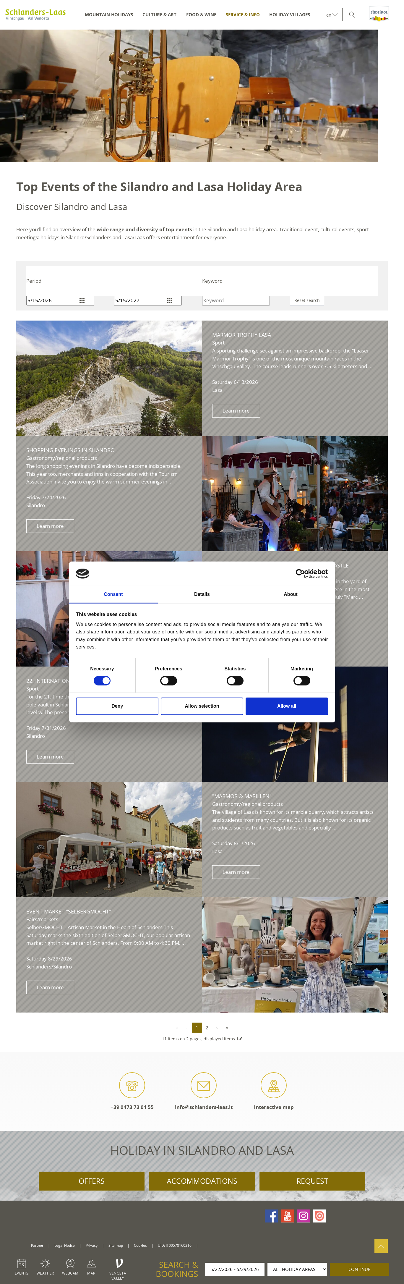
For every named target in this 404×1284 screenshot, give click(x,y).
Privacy (92, 1245)
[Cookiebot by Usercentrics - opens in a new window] (302, 573)
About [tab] (290, 593)
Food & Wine (201, 14)
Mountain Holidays (109, 14)
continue (359, 1269)
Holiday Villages (289, 14)
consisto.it (209, 1246)
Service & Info (243, 14)
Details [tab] (202, 593)
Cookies (140, 1245)
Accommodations (202, 1181)
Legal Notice (64, 1245)
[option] (202, 96)
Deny (117, 706)
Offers (92, 1181)
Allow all (286, 706)
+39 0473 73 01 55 (132, 1091)
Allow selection (202, 706)
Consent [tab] (113, 593)
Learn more (236, 410)
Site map (115, 1245)
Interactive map (274, 1091)
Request (312, 1181)
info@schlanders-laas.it (204, 1091)
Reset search (307, 300)
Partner (37, 1245)
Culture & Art (159, 14)
